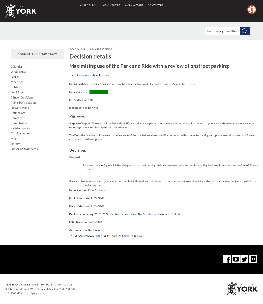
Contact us (155, 5)
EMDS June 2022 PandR (96, 235)
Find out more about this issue (92, 75)
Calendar (16, 66)
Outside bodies (20, 133)
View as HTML (130, 235)
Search (15, 77)
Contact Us (63, 284)
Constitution (19, 123)
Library (15, 143)
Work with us (134, 5)
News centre (111, 5)
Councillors (18, 113)
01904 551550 (15, 293)
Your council (89, 5)
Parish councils (20, 128)
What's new (18, 71)
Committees (19, 118)
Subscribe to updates (24, 149)
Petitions (16, 87)
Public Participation (23, 102)
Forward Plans (20, 107)
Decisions (17, 92)
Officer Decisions (22, 97)
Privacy (46, 284)
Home (90, 48)
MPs (14, 138)
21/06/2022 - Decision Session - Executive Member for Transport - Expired (137, 214)
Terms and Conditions (21, 284)
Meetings (17, 82)
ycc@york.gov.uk (35, 293)
